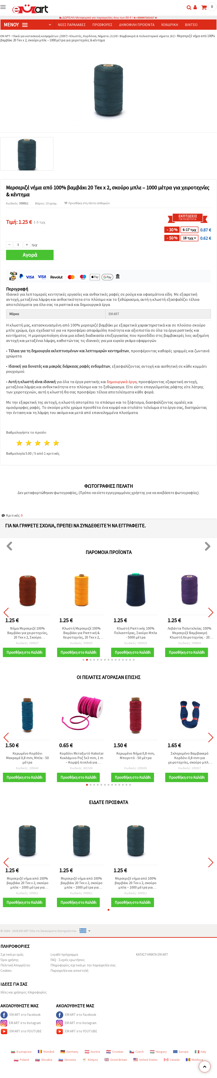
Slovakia (43, 1067)
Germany (69, 1059)
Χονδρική (169, 24)
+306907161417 (145, 17)
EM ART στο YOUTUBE (20, 1038)
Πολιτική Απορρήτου (15, 972)
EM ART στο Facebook (20, 1022)
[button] (83, 662)
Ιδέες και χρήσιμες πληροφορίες (23, 999)
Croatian (114, 1059)
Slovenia (67, 1067)
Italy (200, 1059)
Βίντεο (191, 24)
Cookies (6, 978)
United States (145, 1067)
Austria (92, 1059)
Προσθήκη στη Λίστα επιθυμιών (87, 203)
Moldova (194, 1067)
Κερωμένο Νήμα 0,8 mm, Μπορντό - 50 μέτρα (135, 757)
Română (46, 1059)
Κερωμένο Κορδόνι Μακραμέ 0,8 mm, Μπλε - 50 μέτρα (27, 760)
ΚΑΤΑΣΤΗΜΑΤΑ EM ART (152, 962)
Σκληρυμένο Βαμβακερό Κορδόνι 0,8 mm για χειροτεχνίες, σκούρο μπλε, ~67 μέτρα (189, 760)
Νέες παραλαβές (72, 24)
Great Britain (115, 1067)
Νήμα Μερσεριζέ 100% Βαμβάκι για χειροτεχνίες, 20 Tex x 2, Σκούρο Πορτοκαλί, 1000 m (27, 633)
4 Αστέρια (47, 443)
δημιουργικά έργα (122, 381)
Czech (137, 1059)
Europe (181, 1059)
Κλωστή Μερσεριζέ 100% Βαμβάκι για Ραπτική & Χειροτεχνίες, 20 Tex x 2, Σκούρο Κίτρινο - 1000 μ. (81, 633)
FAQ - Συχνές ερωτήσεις (67, 967)
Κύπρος (90, 1067)
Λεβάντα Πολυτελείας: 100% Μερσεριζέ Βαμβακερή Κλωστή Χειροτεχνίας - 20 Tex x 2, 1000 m (189, 633)
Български (21, 1059)
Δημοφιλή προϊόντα (136, 24)
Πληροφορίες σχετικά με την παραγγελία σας (83, 972)
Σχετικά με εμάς (12, 962)
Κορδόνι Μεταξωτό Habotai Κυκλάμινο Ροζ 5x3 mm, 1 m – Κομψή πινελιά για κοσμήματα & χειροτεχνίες (81, 760)
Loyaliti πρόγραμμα (64, 962)
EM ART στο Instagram (20, 1030)
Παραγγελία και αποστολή (69, 978)
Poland (21, 1067)
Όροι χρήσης (9, 967)
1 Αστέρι (19, 443)
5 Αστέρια (56, 443)
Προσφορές (102, 24)
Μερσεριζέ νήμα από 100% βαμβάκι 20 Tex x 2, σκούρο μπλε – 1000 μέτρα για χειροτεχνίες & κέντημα (27, 888)
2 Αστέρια (28, 443)
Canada (172, 1067)
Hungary (158, 1059)
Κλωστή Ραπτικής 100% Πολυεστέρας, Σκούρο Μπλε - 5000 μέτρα (135, 632)
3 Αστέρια (38, 443)
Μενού (16, 24)
